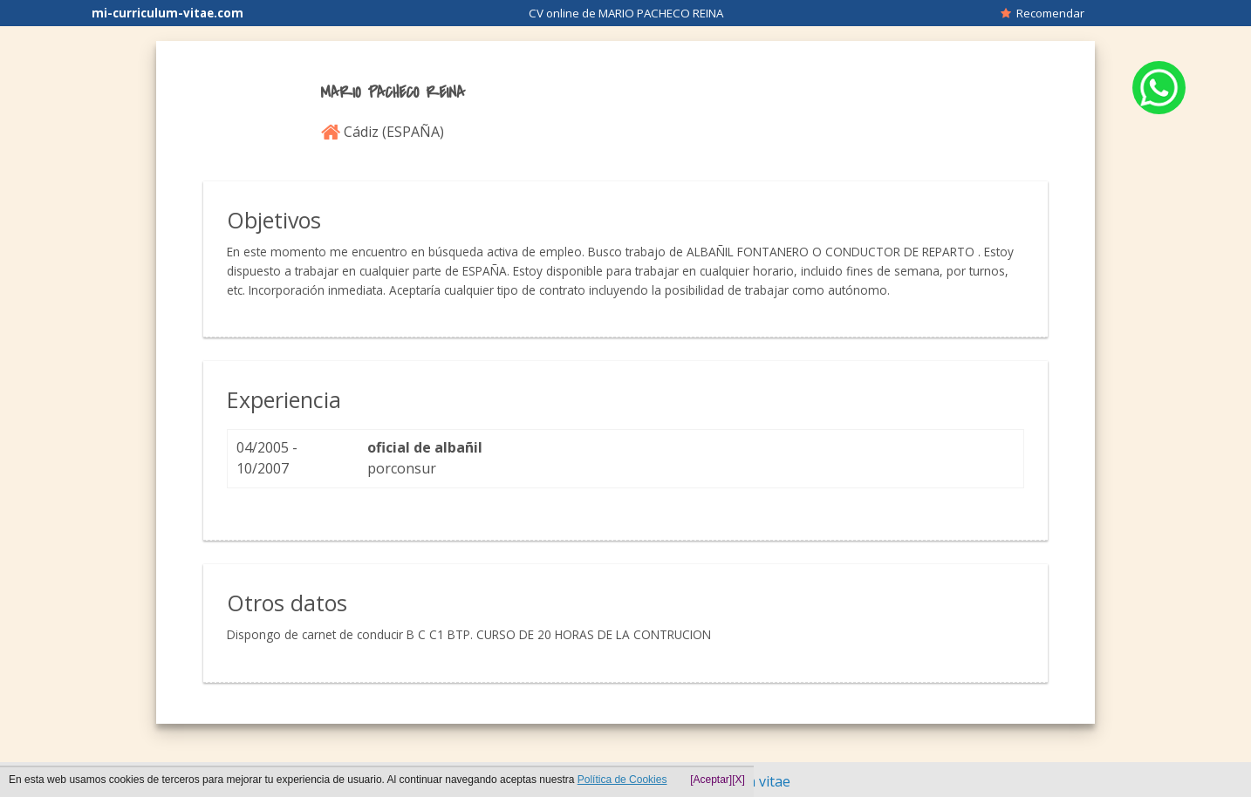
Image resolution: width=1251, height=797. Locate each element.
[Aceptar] (711, 779)
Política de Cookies (622, 779)
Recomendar (1042, 13)
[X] (738, 779)
